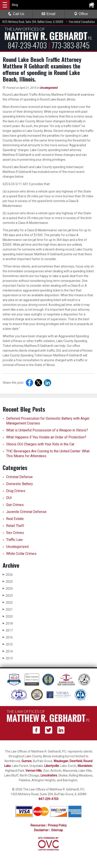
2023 (8, 595)
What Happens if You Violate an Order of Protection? (46, 437)
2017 (8, 630)
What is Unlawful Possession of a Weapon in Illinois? (47, 430)
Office (81, 14)
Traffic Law (14, 540)
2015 (8, 644)
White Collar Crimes (21, 554)
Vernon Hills (33, 770)
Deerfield (76, 761)
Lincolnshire (49, 775)
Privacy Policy (57, 825)
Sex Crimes (15, 533)
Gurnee (27, 761)
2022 (8, 602)
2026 (8, 574)
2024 (8, 588)
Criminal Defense (19, 477)
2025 (8, 581)
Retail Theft (15, 526)
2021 (8, 609)
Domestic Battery (19, 484)
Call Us (16, 14)
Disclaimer (41, 830)
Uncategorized (48, 87)
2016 (8, 637)
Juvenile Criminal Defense (26, 512)
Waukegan (61, 761)
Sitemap (57, 830)
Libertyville (51, 766)
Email (48, 14)
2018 (8, 623)
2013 (8, 658)
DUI (9, 498)
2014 (8, 651)
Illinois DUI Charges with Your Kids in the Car (40, 444)
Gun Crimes (15, 505)
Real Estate (15, 519)
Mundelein (85, 766)
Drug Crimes (15, 491)
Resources (38, 825)
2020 (8, 616)
